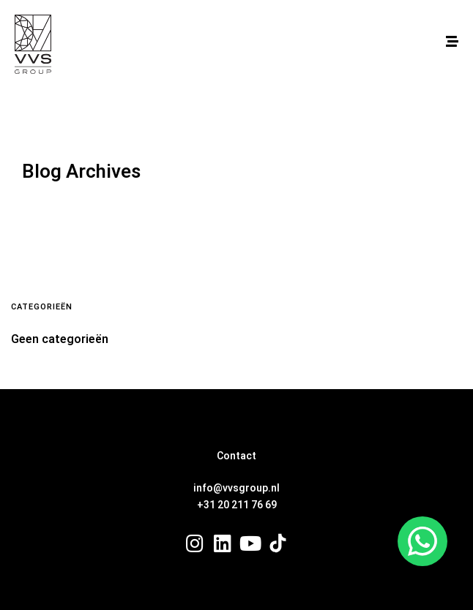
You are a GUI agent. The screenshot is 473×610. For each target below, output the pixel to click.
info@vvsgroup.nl (236, 488)
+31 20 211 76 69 (237, 505)
